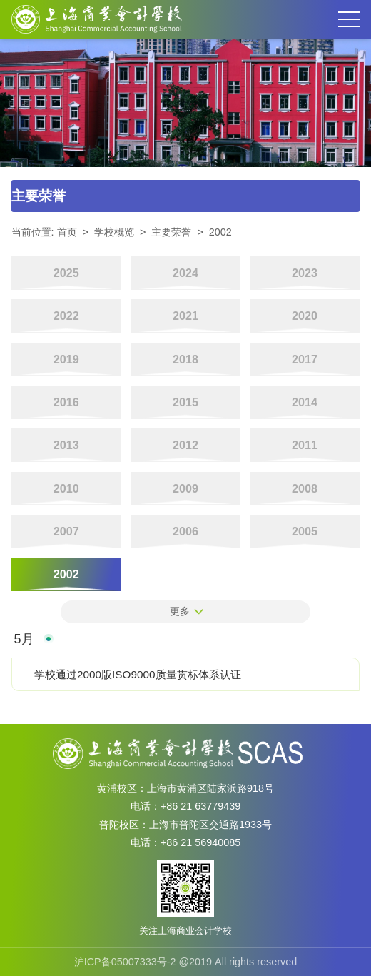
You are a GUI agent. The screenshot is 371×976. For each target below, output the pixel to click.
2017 (304, 359)
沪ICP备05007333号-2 (125, 961)
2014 (304, 402)
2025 (66, 272)
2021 (185, 315)
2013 (66, 444)
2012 (185, 444)
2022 (66, 315)
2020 (304, 315)
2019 (66, 359)
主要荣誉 (171, 232)
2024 (185, 272)
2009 (185, 488)
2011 (304, 444)
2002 (220, 232)
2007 (66, 531)
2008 (304, 488)
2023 (304, 272)
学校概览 (114, 232)
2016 (66, 402)
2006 (185, 531)
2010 (66, 488)
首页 (67, 232)
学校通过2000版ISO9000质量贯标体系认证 (137, 674)
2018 (185, 359)
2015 (185, 402)
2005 (304, 531)
